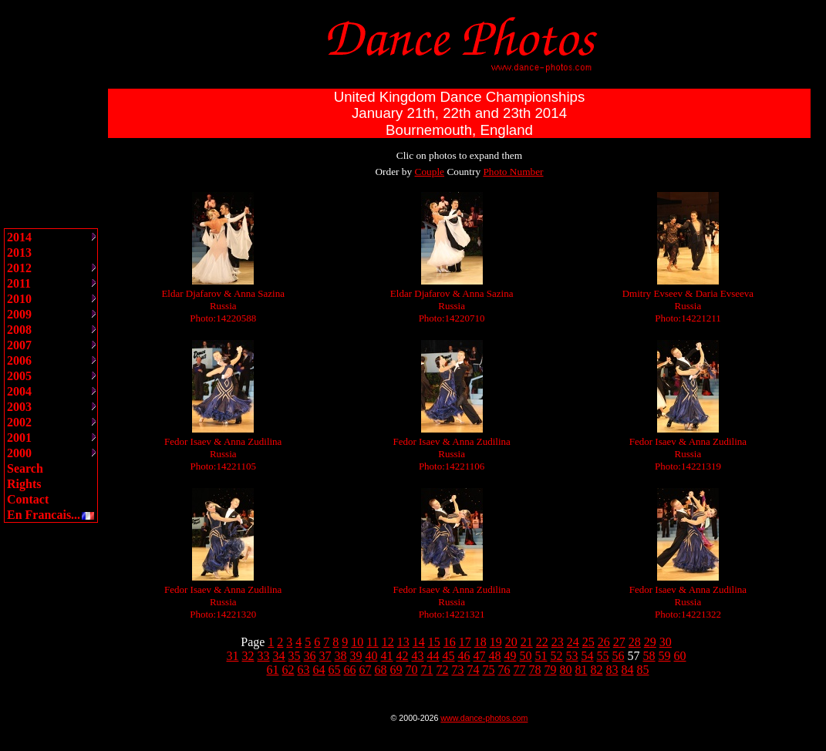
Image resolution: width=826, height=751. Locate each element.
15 (434, 641)
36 (310, 655)
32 (248, 655)
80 (566, 669)
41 (387, 655)
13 (403, 641)
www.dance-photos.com (484, 717)
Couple (430, 171)
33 (264, 655)
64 (319, 669)
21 (527, 641)
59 (665, 655)
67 (365, 669)
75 (489, 669)
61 (273, 669)
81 (581, 669)
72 (443, 669)
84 (628, 669)
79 (550, 669)
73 (458, 669)
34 (279, 655)
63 (304, 669)
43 (418, 655)
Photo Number (513, 171)
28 (635, 641)
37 (325, 655)
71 (427, 669)
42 (402, 655)
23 (557, 641)
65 (335, 669)
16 (449, 641)
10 (357, 641)
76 (504, 669)
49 (510, 655)
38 (341, 655)
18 (480, 641)
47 (480, 655)
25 (588, 641)
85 (643, 669)
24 (573, 641)
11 (372, 641)
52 (557, 655)
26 (604, 641)
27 (619, 641)
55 (603, 655)
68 (381, 669)
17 (465, 641)
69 (396, 669)
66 (350, 669)
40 (372, 655)
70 (412, 669)
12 (388, 641)
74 (473, 669)
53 (572, 655)
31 (233, 655)
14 (419, 641)
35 (294, 655)
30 (665, 641)
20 (511, 641)
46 (464, 655)
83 (612, 669)
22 (542, 641)
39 (356, 655)
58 (649, 655)
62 (288, 669)
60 (680, 655)
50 (526, 655)
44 (433, 655)
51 (541, 655)
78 (535, 669)
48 (495, 655)
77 (520, 669)
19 (496, 641)
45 (449, 655)
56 (618, 655)
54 (588, 655)
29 (650, 641)
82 (597, 669)
